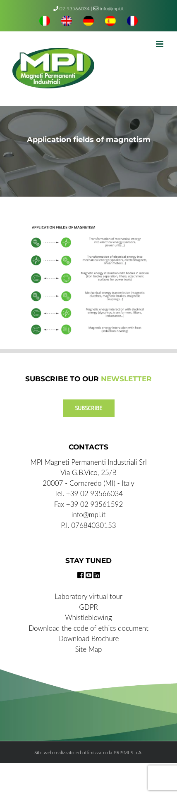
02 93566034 (75, 8)
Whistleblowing (88, 617)
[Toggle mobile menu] (160, 44)
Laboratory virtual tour (88, 596)
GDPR (88, 607)
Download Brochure (88, 638)
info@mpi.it (108, 8)
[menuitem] (44, 22)
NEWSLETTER (126, 379)
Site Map (88, 649)
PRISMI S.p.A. (128, 752)
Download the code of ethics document (88, 628)
